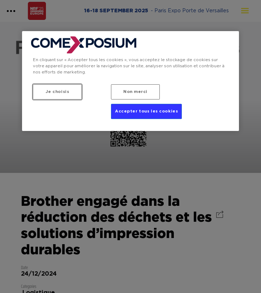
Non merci (135, 92)
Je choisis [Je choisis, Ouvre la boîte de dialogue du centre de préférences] (57, 92)
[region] (130, 81)
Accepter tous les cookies (146, 112)
